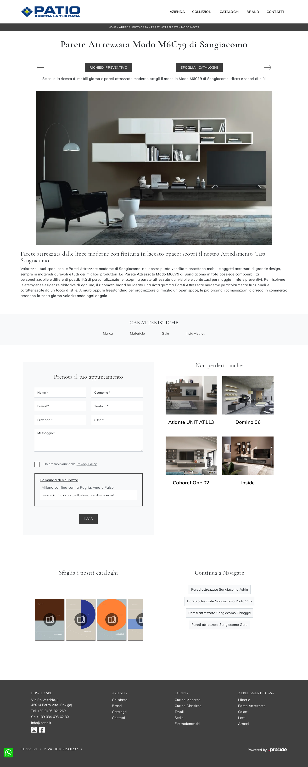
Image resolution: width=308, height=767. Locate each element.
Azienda (177, 12)
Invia (88, 518)
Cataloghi (229, 12)
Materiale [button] (137, 333)
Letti (241, 718)
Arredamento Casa (133, 27)
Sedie (179, 718)
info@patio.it (41, 723)
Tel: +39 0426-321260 (48, 711)
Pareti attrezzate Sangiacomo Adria (219, 589)
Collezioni (202, 12)
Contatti (275, 12)
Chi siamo (120, 700)
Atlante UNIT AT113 (191, 422)
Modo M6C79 (190, 27)
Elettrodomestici (187, 724)
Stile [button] (165, 333)
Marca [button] (108, 333)
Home (112, 27)
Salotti (243, 712)
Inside (248, 483)
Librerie (244, 700)
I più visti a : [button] (195, 333)
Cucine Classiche (188, 706)
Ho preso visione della (70, 464)
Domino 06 (248, 422)
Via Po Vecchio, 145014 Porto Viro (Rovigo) (51, 702)
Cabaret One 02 (191, 483)
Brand (252, 12)
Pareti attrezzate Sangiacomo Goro (219, 624)
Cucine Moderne (188, 700)
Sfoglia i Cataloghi (199, 67)
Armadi (244, 724)
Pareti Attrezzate (164, 27)
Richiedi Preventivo (108, 67)
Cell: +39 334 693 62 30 (50, 717)
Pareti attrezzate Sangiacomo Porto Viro (219, 601)
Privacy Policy (87, 464)
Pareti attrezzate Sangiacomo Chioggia (219, 613)
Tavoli (179, 712)
